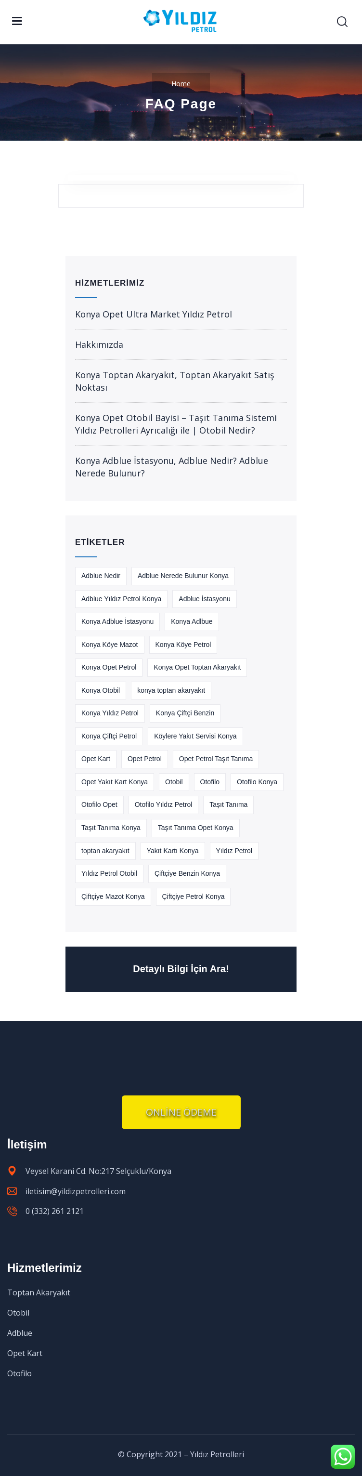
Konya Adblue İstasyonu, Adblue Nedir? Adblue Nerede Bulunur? (171, 467)
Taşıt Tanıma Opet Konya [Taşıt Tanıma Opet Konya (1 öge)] (195, 827)
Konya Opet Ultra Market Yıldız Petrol (153, 314)
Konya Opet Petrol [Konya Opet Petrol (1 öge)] (108, 667)
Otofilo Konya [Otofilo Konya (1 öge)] (257, 782)
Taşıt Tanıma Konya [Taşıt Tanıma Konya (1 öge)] (111, 827)
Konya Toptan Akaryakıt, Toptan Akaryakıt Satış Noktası (174, 381)
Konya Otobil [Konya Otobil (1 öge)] (100, 690)
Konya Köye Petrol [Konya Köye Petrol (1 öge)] (183, 644)
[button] (181, 1112)
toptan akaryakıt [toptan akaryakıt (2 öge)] (105, 851)
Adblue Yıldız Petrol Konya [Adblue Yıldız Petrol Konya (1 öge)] (121, 599)
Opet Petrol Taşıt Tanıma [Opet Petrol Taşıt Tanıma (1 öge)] (216, 759)
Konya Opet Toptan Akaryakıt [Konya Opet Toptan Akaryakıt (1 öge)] (197, 667)
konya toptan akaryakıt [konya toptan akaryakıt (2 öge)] (171, 690)
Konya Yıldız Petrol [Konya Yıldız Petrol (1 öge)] (110, 713)
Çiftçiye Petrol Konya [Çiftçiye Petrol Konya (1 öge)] (193, 896)
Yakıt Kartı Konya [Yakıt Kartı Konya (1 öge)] (173, 851)
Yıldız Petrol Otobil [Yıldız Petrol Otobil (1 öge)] (109, 873)
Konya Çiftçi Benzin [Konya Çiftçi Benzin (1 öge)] (185, 713)
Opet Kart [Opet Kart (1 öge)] (95, 759)
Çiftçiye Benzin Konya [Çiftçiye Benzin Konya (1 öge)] (187, 873)
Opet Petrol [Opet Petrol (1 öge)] (145, 759)
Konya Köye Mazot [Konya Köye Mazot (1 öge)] (109, 644)
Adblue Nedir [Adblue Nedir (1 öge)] (100, 576)
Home (181, 83)
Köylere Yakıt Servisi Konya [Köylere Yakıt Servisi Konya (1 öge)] (195, 736)
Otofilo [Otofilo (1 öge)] (210, 782)
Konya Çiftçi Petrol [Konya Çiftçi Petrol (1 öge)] (109, 736)
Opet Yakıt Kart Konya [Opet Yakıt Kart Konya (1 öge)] (114, 782)
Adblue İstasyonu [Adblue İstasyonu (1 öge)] (204, 599)
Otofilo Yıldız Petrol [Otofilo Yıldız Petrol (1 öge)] (164, 804)
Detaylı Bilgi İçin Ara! (181, 968)
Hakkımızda (99, 344)
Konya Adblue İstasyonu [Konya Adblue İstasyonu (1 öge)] (117, 621)
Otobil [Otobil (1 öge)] (174, 782)
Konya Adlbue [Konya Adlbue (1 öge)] (191, 621)
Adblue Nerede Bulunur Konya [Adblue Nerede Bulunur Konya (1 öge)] (183, 576)
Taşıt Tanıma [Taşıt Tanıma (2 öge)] (228, 804)
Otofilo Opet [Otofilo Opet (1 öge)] (99, 804)
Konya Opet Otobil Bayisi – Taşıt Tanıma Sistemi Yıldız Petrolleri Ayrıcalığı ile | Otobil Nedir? (176, 424)
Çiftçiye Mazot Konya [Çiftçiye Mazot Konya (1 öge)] (113, 896)
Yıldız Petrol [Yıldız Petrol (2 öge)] (234, 851)
